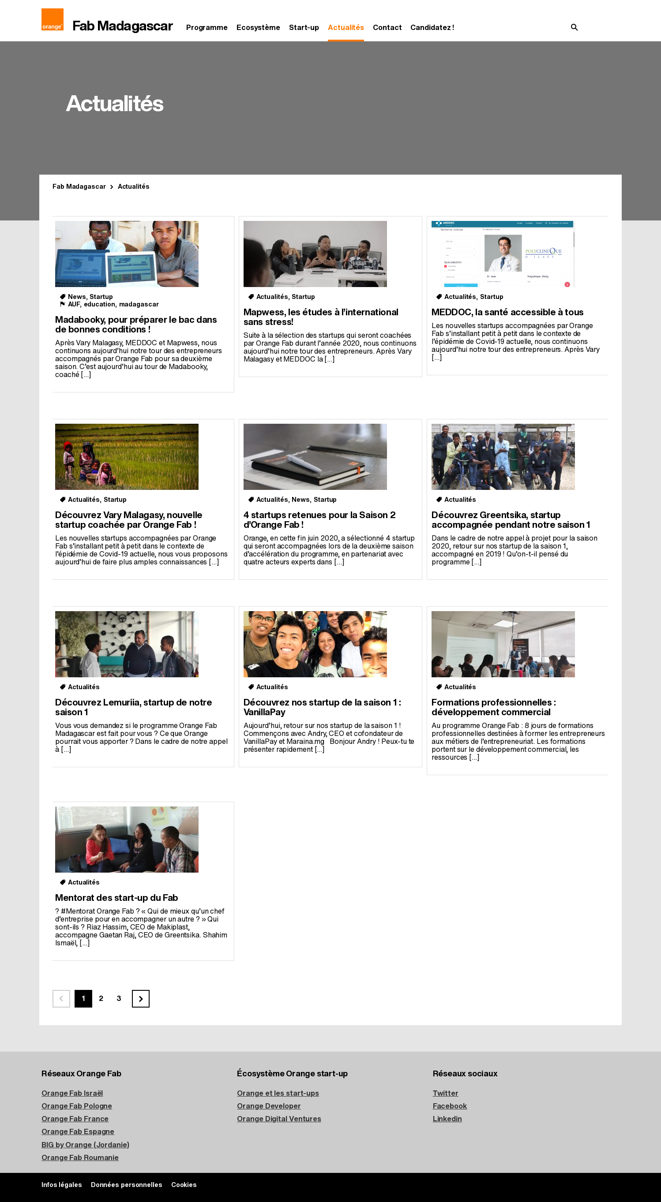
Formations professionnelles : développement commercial (494, 707)
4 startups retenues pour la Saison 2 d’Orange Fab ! (320, 520)
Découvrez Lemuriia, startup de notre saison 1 (133, 707)
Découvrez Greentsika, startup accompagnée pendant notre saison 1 (511, 520)
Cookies (184, 1185)
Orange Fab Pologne (76, 1106)
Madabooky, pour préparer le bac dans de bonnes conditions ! (136, 325)
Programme (207, 27)
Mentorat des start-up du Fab (116, 898)
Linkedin (447, 1119)
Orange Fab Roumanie (80, 1157)
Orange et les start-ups (278, 1093)
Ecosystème (258, 27)
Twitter (445, 1093)
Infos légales (61, 1185)
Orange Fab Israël (72, 1093)
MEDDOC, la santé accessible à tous (507, 312)
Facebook (450, 1106)
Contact (387, 27)
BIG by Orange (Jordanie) (85, 1145)
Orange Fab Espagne (77, 1131)
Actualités (346, 27)
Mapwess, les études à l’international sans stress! (321, 317)
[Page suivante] (141, 999)
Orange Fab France (75, 1119)
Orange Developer (268, 1106)
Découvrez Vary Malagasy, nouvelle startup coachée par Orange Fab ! (129, 520)
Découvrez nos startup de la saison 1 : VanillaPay (322, 707)
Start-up (304, 27)
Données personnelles (126, 1185)
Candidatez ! (432, 27)
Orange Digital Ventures (279, 1119)
